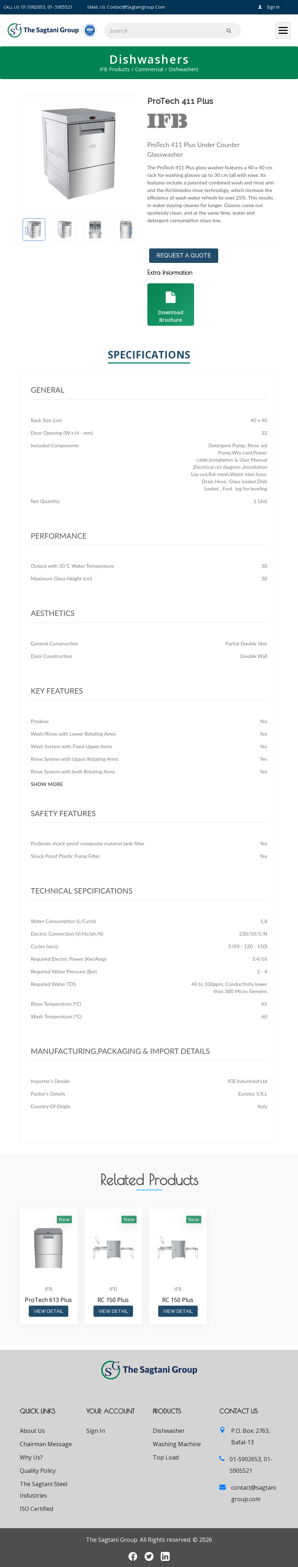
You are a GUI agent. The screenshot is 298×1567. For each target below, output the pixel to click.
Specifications (149, 355)
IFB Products (115, 69)
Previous (27, 230)
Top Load (166, 1457)
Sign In (269, 7)
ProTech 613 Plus (48, 1300)
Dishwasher (169, 1431)
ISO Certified (36, 1509)
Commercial (149, 69)
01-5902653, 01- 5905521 (47, 7)
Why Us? (31, 1457)
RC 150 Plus (113, 1300)
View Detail (48, 1311)
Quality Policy (38, 1471)
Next (131, 230)
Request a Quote (183, 255)
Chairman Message (46, 1444)
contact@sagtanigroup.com (136, 7)
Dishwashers (183, 69)
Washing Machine (177, 1444)
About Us (32, 1431)
